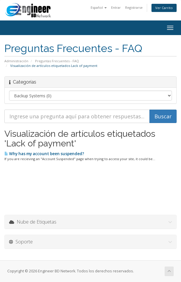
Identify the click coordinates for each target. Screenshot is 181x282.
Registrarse (134, 7)
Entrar (116, 7)
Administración (16, 61)
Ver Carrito (164, 8)
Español (99, 7)
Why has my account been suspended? (44, 153)
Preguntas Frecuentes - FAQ (57, 61)
